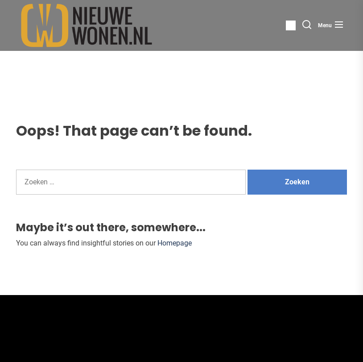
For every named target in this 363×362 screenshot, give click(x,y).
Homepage (174, 243)
